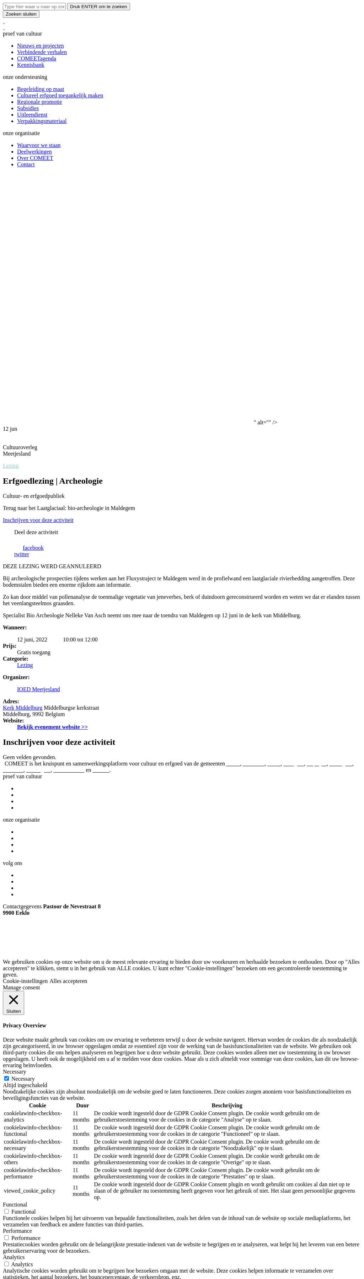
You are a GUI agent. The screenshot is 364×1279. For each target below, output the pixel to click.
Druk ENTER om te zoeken (98, 6)
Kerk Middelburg (22, 462)
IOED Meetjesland (38, 443)
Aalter (233, 518)
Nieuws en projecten (40, 46)
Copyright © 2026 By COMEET (40, 703)
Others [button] (10, 1064)
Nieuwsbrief (31, 648)
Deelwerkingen (34, 152)
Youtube (26, 642)
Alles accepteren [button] (68, 735)
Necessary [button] (14, 826)
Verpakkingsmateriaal (42, 121)
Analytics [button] (14, 1011)
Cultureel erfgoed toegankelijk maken (60, 95)
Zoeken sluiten (21, 14)
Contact (26, 164)
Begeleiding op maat (40, 89)
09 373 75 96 (18, 679)
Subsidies (28, 108)
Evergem (293, 518)
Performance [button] (17, 985)
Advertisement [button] (19, 1038)
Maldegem (38, 524)
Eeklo (273, 518)
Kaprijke (317, 518)
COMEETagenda (36, 58)
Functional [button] (15, 959)
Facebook (28, 629)
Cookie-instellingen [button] (25, 735)
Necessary (23, 833)
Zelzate (100, 524)
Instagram (28, 636)
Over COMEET (35, 158)
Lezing (10, 220)
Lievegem (341, 518)
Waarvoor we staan (38, 145)
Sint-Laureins (68, 524)
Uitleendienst (32, 115)
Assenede (253, 518)
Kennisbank (30, 65)
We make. (39, 709)
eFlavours (16, 709)
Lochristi (13, 524)
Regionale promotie (39, 102)
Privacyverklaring (99, 703)
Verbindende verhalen (42, 52)
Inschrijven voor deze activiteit (38, 274)
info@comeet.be (22, 691)
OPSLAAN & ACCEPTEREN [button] (38, 1084)
